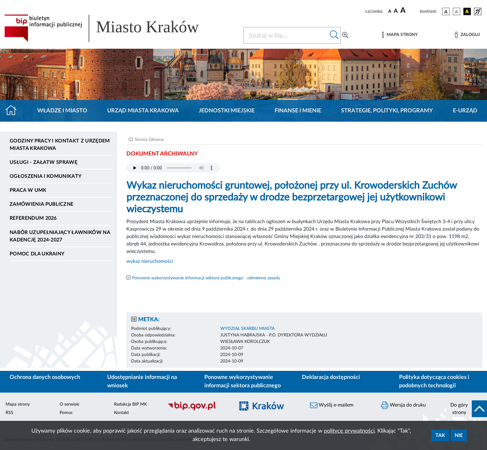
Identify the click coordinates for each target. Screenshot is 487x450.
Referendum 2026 (33, 218)
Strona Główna (149, 139)
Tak (440, 435)
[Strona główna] (13, 110)
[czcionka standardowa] (390, 11)
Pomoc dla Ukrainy (37, 253)
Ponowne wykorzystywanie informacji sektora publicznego (242, 382)
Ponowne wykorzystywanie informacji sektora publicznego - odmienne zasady (206, 278)
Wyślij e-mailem (331, 405)
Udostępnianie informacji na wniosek (142, 382)
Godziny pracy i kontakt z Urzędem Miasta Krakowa (60, 144)
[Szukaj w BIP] (286, 35)
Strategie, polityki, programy (387, 111)
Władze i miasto (62, 111)
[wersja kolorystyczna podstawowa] (446, 11)
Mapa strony (18, 404)
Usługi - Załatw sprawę (43, 162)
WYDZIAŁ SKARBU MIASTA (247, 328)
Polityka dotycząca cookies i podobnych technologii (434, 382)
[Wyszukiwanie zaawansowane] (345, 35)
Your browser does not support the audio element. (173, 168)
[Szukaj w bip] (334, 35)
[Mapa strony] (400, 35)
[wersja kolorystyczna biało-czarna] (456, 11)
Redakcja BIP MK (130, 404)
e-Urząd (465, 111)
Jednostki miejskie (227, 111)
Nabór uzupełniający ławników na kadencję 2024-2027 (60, 236)
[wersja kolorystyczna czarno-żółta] (467, 11)
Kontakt (121, 413)
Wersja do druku (403, 405)
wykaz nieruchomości (150, 261)
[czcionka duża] (409, 10)
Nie (459, 435)
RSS (9, 413)
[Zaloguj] (467, 35)
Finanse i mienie (298, 111)
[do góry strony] (466, 408)
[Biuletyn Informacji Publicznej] (198, 409)
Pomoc (66, 413)
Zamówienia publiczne (41, 204)
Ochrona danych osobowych (45, 377)
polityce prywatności (349, 431)
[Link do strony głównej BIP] (110, 28)
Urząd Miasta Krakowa (143, 111)
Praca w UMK (28, 190)
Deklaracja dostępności (331, 377)
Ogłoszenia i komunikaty (45, 176)
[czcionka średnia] (395, 11)
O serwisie (69, 404)
